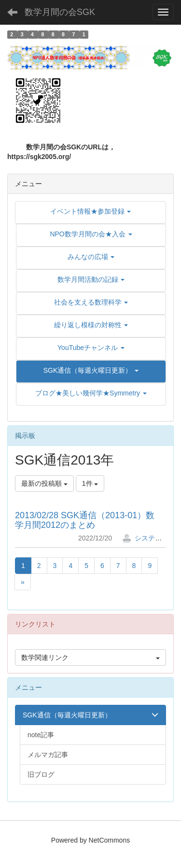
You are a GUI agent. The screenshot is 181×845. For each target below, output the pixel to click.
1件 (90, 483)
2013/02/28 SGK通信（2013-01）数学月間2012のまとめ (84, 520)
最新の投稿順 (44, 483)
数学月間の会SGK (60, 12)
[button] (91, 370)
